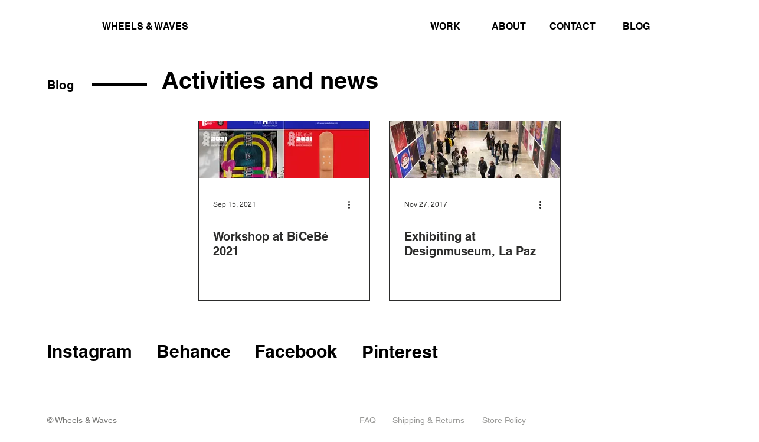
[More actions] (353, 204)
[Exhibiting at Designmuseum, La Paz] (475, 129)
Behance (193, 351)
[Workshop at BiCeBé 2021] (284, 129)
